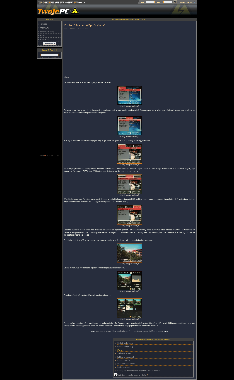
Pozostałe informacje (126, 364)
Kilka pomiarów (123, 360)
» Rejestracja (44, 39)
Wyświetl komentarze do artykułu (131, 375)
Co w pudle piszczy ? (126, 346)
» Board (41, 35)
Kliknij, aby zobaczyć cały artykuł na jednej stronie (138, 371)
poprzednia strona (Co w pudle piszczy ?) (111, 331)
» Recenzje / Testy (46, 32)
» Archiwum (43, 28)
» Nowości (42, 24)
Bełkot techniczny (125, 343)
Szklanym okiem (124, 353)
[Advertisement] (140, 11)
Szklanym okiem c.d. (125, 357)
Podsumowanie (123, 367)
